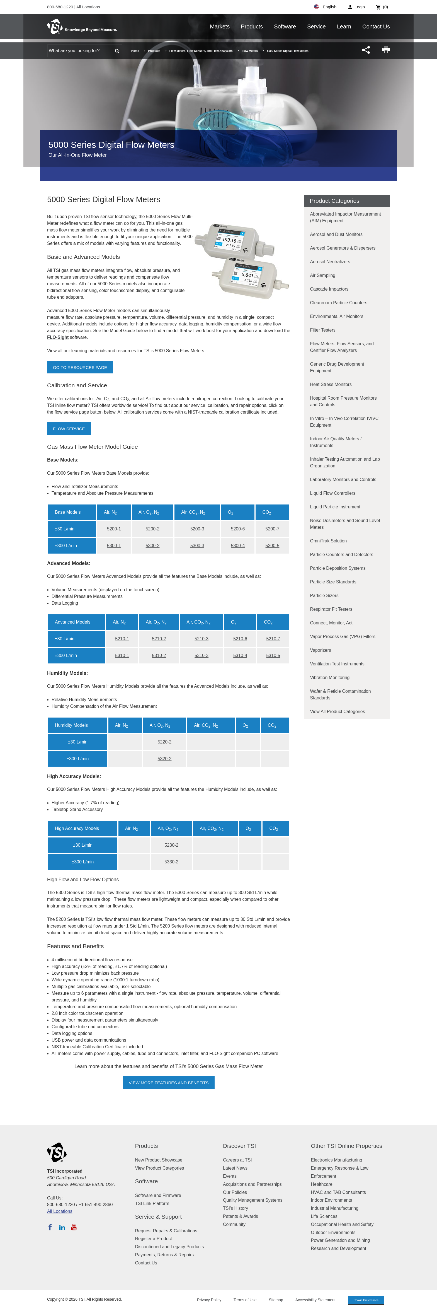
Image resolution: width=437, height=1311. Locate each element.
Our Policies (235, 1192)
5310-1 (122, 655)
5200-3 (197, 529)
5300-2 (153, 545)
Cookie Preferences (364, 1300)
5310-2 (159, 655)
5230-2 (171, 845)
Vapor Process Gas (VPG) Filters (342, 636)
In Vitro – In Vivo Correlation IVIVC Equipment (344, 422)
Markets (220, 26)
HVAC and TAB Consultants (338, 1192)
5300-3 (197, 545)
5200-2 (153, 529)
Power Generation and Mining (340, 1240)
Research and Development (338, 1248)
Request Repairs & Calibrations (166, 1230)
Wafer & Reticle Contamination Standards (340, 694)
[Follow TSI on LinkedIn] (62, 1227)
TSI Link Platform (152, 1203)
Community (234, 1224)
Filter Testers (323, 330)
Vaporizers (320, 650)
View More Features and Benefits (169, 1082)
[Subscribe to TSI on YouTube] (73, 1227)
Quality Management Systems (252, 1200)
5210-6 (240, 638)
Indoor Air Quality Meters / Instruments (336, 442)
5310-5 (273, 655)
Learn (344, 26)
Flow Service (70, 428)
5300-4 (238, 545)
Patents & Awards (240, 1216)
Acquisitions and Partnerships (252, 1184)
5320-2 (165, 758)
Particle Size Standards (333, 582)
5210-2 (159, 638)
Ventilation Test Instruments (337, 663)
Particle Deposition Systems (338, 568)
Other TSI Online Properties (346, 1146)
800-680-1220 (60, 6)
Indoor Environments (331, 1200)
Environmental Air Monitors (336, 316)
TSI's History (235, 1208)
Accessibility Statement (312, 1300)
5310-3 (201, 655)
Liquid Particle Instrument (335, 506)
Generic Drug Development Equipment (337, 367)
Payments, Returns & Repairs (164, 1254)
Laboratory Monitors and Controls (343, 479)
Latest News (235, 1168)
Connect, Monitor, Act (331, 623)
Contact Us (376, 26)
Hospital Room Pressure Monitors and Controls (343, 401)
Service (316, 26)
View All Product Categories (337, 711)
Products (252, 26)
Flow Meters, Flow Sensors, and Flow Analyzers (201, 50)
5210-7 (273, 638)
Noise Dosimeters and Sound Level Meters (345, 524)
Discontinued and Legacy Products (169, 1246)
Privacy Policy (205, 1300)
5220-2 (165, 742)
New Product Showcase (159, 1160)
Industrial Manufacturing (335, 1208)
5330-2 (171, 861)
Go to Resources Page (81, 367)
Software (285, 26)
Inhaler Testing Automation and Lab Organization (345, 462)
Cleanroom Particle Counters (338, 302)
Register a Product (153, 1238)
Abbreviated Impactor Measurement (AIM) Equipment (345, 217)
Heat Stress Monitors (331, 384)
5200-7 (273, 529)
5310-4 (240, 655)
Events (230, 1176)
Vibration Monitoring (330, 677)
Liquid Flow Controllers (333, 493)
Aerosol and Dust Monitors (336, 234)
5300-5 (273, 545)
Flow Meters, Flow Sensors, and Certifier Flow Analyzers (342, 347)
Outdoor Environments (333, 1232)
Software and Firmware (158, 1195)
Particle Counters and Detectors (341, 554)
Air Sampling (323, 275)
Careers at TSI (237, 1160)
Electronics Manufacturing (336, 1160)
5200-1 (114, 529)
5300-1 (114, 545)
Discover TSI (239, 1146)
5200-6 (238, 529)
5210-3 (201, 638)
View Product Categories (159, 1168)
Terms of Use (241, 1300)
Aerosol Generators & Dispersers (343, 248)
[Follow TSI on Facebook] (50, 1227)
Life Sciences (324, 1216)
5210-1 (122, 638)
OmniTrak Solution (328, 541)
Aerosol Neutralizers (330, 261)
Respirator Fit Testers (331, 609)
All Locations (88, 6)
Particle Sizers (324, 595)
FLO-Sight (58, 337)
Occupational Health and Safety (342, 1224)
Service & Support (158, 1216)
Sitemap (272, 1300)
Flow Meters (250, 50)
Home (135, 50)
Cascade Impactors (329, 289)
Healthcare (321, 1184)
